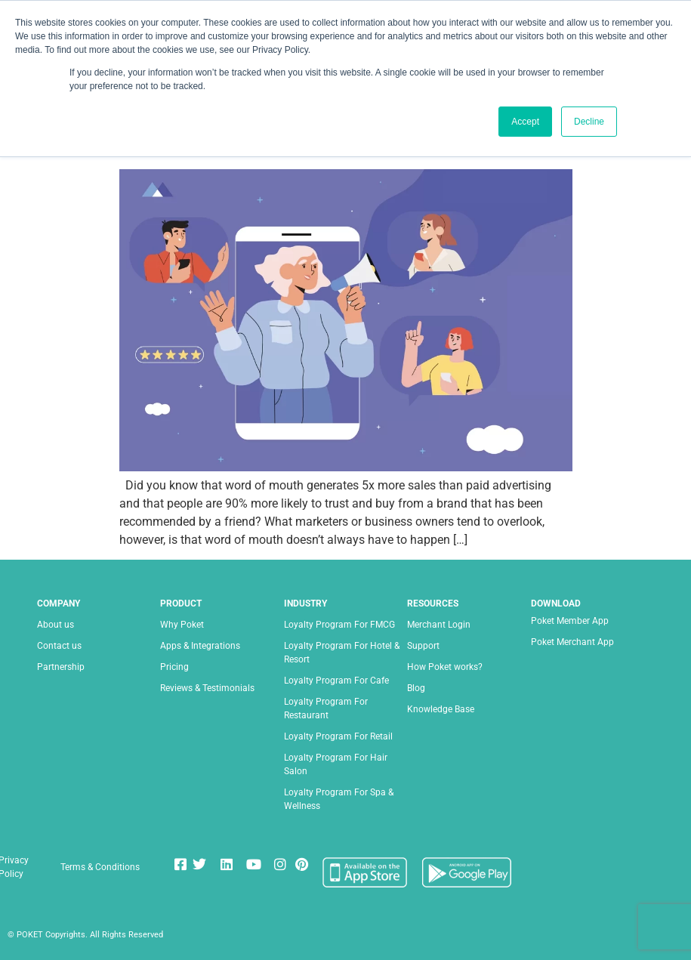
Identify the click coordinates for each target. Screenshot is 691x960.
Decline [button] (589, 121)
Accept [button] (525, 121)
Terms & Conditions (100, 867)
